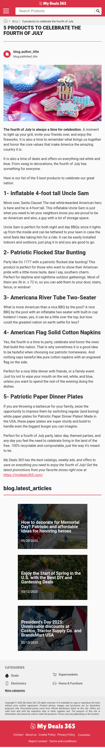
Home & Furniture (68, 683)
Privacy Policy (66, 734)
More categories (15, 690)
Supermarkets (65, 674)
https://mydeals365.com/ (23, 475)
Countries (84, 735)
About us (31, 734)
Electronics (15, 683)
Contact (18, 734)
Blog (15, 21)
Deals (12, 676)
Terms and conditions (62, 741)
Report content (38, 741)
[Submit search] (98, 11)
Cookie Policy (46, 734)
